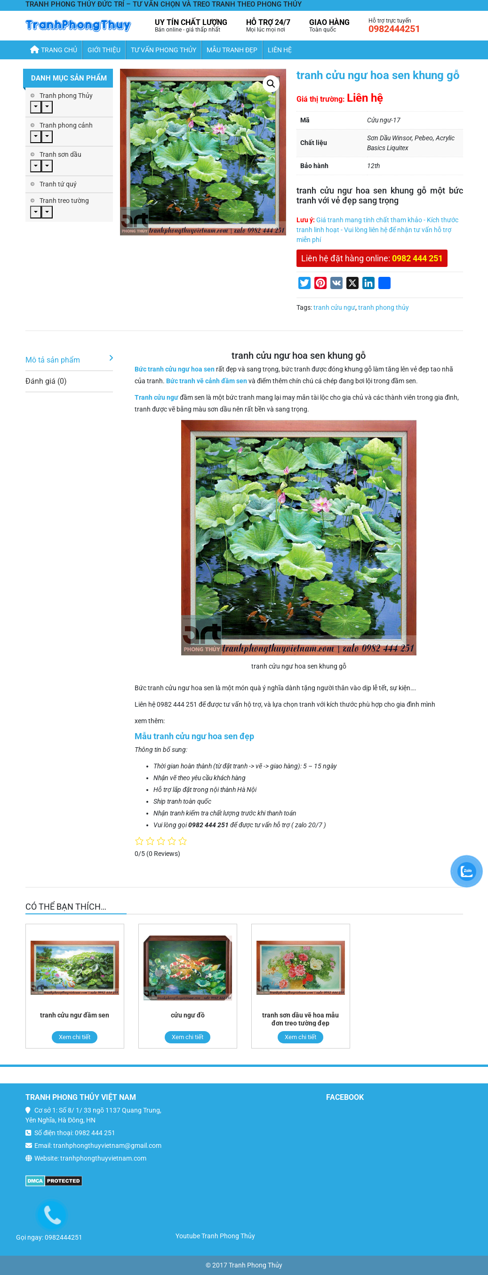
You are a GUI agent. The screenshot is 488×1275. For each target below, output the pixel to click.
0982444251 (394, 28)
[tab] (69, 360)
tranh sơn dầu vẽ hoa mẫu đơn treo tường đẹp (300, 1019)
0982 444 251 (417, 258)
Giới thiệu (104, 50)
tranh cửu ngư (334, 307)
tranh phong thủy (383, 307)
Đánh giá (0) (46, 381)
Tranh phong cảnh (66, 125)
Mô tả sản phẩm (52, 359)
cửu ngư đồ (188, 1015)
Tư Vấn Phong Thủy (163, 50)
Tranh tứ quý (58, 184)
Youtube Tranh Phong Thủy (215, 1236)
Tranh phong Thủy (66, 95)
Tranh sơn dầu (60, 154)
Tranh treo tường (64, 200)
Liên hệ (280, 50)
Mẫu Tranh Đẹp (232, 50)
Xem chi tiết (74, 1037)
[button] (271, 83)
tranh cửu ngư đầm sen (74, 1015)
